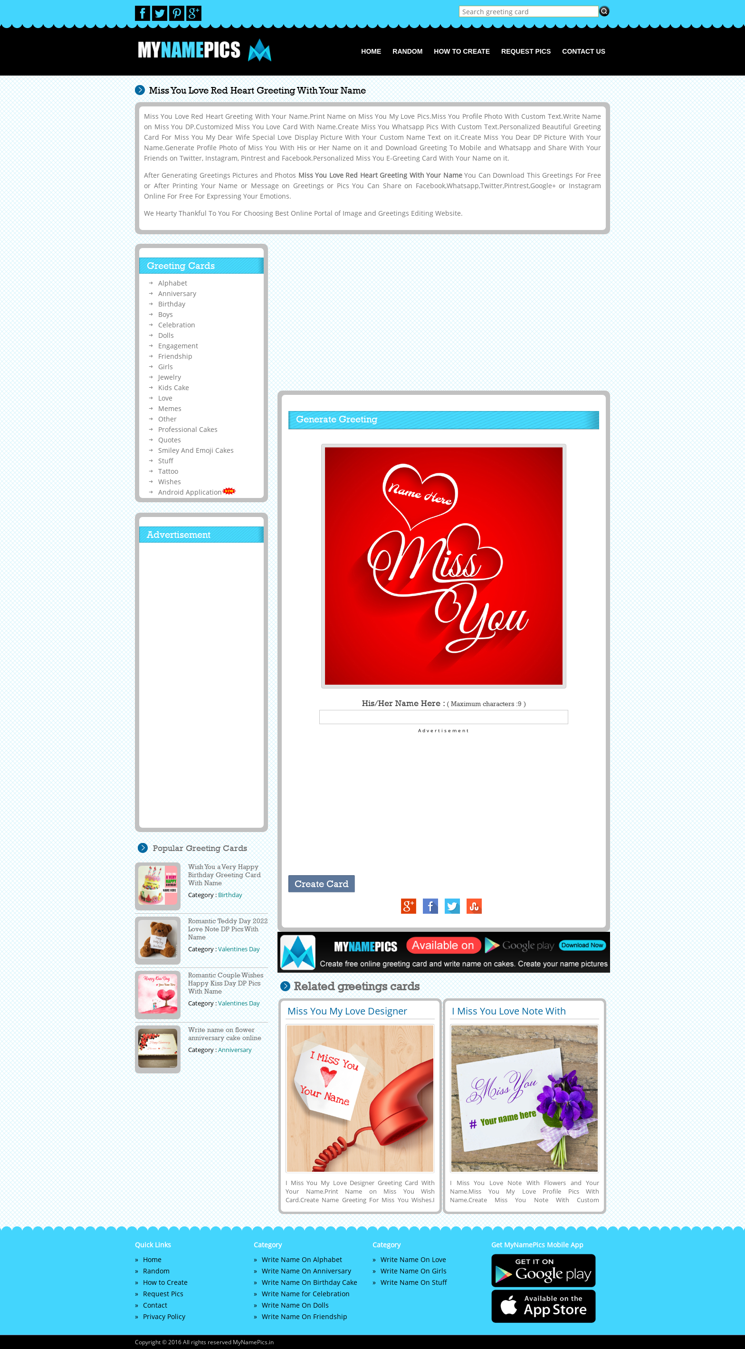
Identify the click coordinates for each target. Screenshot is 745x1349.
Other (167, 418)
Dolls (166, 335)
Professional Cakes (188, 429)
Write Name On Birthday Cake (309, 1282)
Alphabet (172, 282)
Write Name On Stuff (414, 1282)
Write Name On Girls (414, 1270)
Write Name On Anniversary (306, 1270)
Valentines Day (239, 949)
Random (407, 51)
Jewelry (169, 377)
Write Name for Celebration (306, 1293)
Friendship (175, 356)
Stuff (165, 460)
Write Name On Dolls (295, 1305)
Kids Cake (173, 387)
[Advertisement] (442, 312)
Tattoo (168, 471)
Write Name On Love (413, 1259)
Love (165, 397)
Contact (155, 1305)
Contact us (583, 51)
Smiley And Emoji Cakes (196, 450)
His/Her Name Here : (444, 703)
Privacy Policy (164, 1316)
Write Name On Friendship (304, 1316)
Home (371, 51)
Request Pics (526, 51)
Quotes (169, 439)
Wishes (169, 481)
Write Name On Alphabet (302, 1259)
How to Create (462, 51)
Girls (165, 366)
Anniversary (177, 293)
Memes (169, 408)
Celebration (176, 324)
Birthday (171, 303)
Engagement (178, 345)
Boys (165, 314)
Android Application (197, 492)
